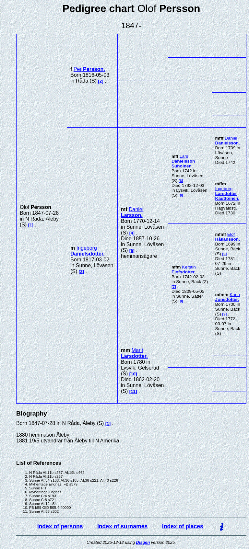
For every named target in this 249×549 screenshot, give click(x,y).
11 (133, 391)
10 (133, 374)
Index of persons (60, 526)
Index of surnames (122, 526)
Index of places (182, 526)
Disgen (143, 542)
